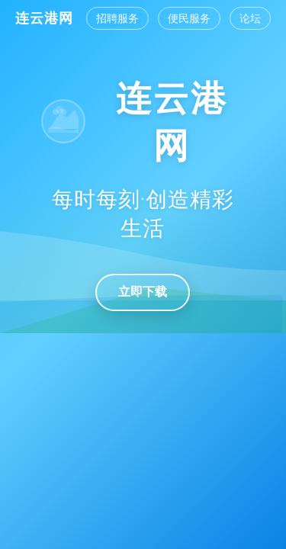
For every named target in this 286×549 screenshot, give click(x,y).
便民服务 (189, 18)
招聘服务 (117, 18)
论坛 (250, 18)
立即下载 (142, 291)
